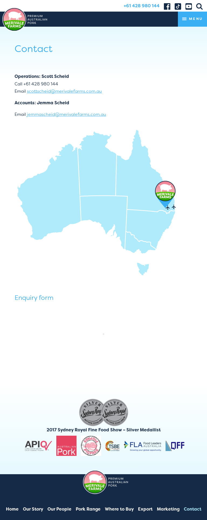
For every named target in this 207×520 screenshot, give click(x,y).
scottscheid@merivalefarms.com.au (64, 91)
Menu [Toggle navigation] (192, 19)
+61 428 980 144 (142, 6)
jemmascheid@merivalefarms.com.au (66, 114)
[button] (199, 6)
